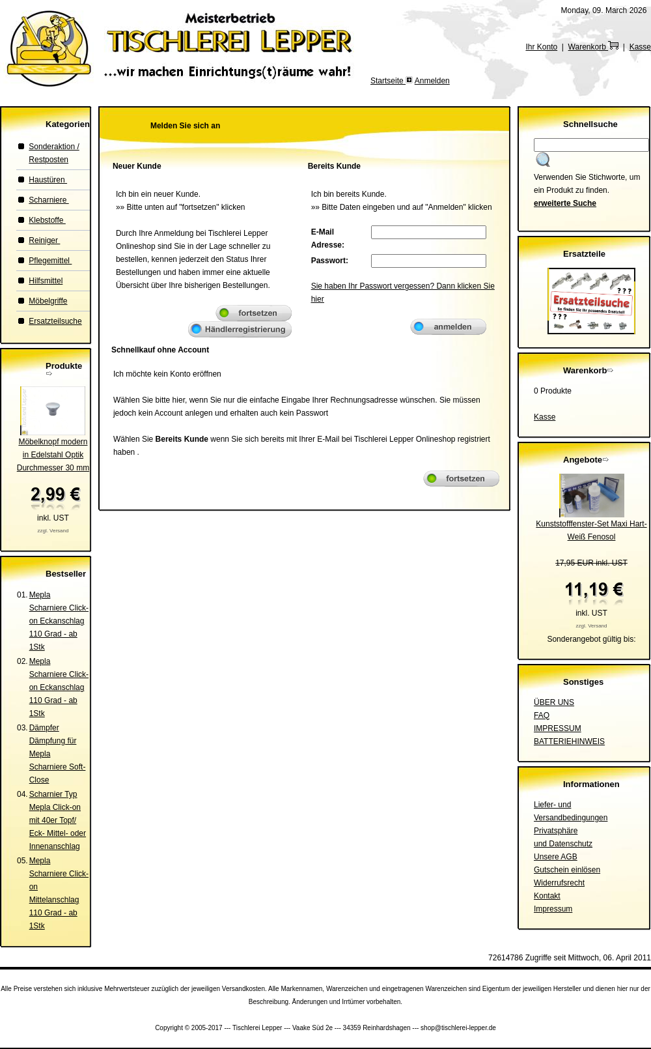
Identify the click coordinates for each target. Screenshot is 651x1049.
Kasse (640, 46)
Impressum (553, 908)
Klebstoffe (47, 220)
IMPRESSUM (557, 728)
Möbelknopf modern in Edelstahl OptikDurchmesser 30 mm (53, 454)
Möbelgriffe (48, 301)
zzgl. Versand (52, 531)
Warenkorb (593, 46)
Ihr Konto (541, 46)
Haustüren (48, 179)
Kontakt (547, 895)
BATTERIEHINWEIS (569, 741)
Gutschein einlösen (567, 869)
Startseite (388, 80)
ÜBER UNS (554, 702)
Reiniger (44, 240)
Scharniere (48, 200)
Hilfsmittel (45, 280)
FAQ (541, 715)
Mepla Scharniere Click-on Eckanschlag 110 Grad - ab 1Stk (59, 621)
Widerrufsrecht (559, 882)
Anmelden (432, 80)
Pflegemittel (50, 260)
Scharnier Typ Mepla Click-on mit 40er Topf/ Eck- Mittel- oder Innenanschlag (57, 820)
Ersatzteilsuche (55, 321)
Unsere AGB (555, 856)
